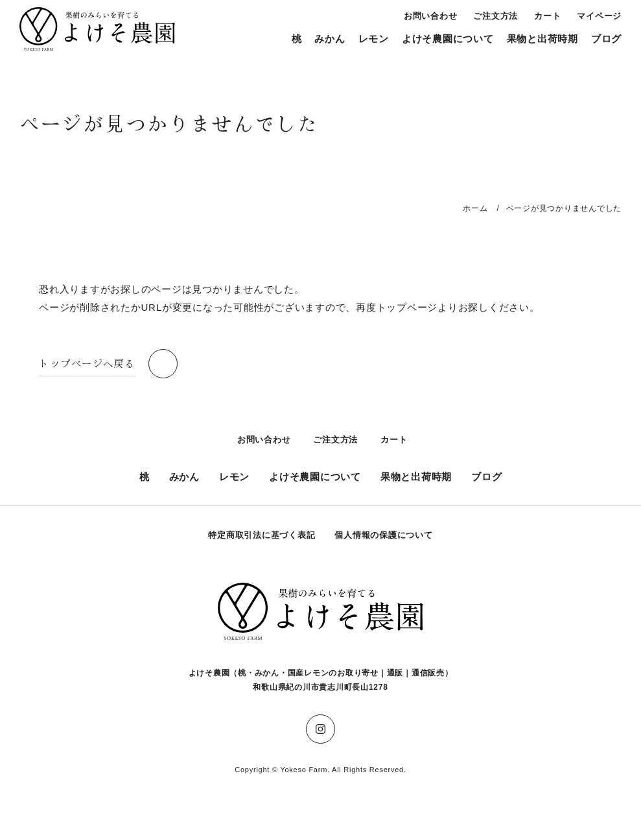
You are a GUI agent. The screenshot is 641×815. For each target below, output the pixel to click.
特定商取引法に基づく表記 (261, 535)
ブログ (606, 38)
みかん (329, 38)
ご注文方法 (495, 16)
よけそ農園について (448, 38)
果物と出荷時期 (542, 38)
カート (547, 16)
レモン (373, 38)
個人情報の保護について (383, 535)
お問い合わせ (431, 16)
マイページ (599, 16)
